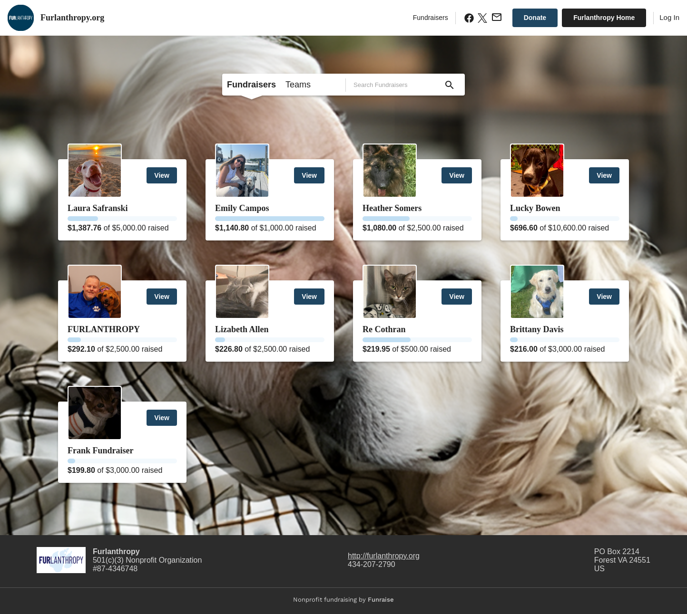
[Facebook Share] (468, 18)
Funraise (381, 599)
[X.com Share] (481, 18)
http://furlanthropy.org (384, 556)
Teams (298, 84)
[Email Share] (495, 17)
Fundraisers (430, 17)
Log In (669, 17)
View (161, 175)
